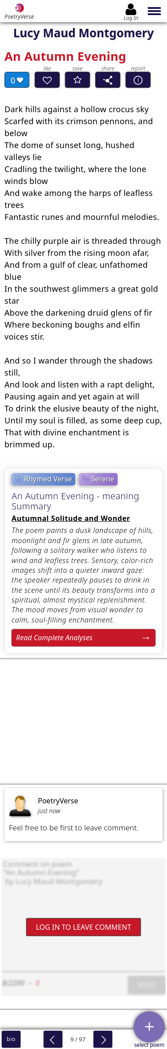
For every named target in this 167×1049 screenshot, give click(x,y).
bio (11, 1039)
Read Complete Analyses (54, 637)
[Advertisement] (83, 721)
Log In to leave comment (83, 927)
